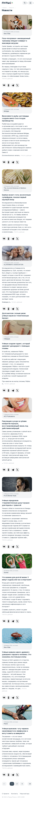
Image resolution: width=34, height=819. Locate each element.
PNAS (6, 724)
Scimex (6, 572)
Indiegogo (7, 339)
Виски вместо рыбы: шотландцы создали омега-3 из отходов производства (15, 118)
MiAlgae (6, 111)
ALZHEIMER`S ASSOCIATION (13, 264)
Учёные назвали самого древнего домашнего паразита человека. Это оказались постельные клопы (16, 654)
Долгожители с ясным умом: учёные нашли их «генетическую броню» (15, 315)
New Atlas (7, 33)
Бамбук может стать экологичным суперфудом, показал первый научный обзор (16, 197)
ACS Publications (9, 416)
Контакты (14, 793)
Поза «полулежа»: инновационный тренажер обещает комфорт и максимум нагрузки (16, 40)
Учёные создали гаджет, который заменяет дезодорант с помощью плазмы (16, 346)
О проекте (5, 793)
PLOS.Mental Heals (10, 496)
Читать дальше (7, 78)
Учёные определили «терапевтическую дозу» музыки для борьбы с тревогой (15, 503)
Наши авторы (24, 793)
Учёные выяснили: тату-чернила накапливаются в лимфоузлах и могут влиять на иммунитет (15, 731)
